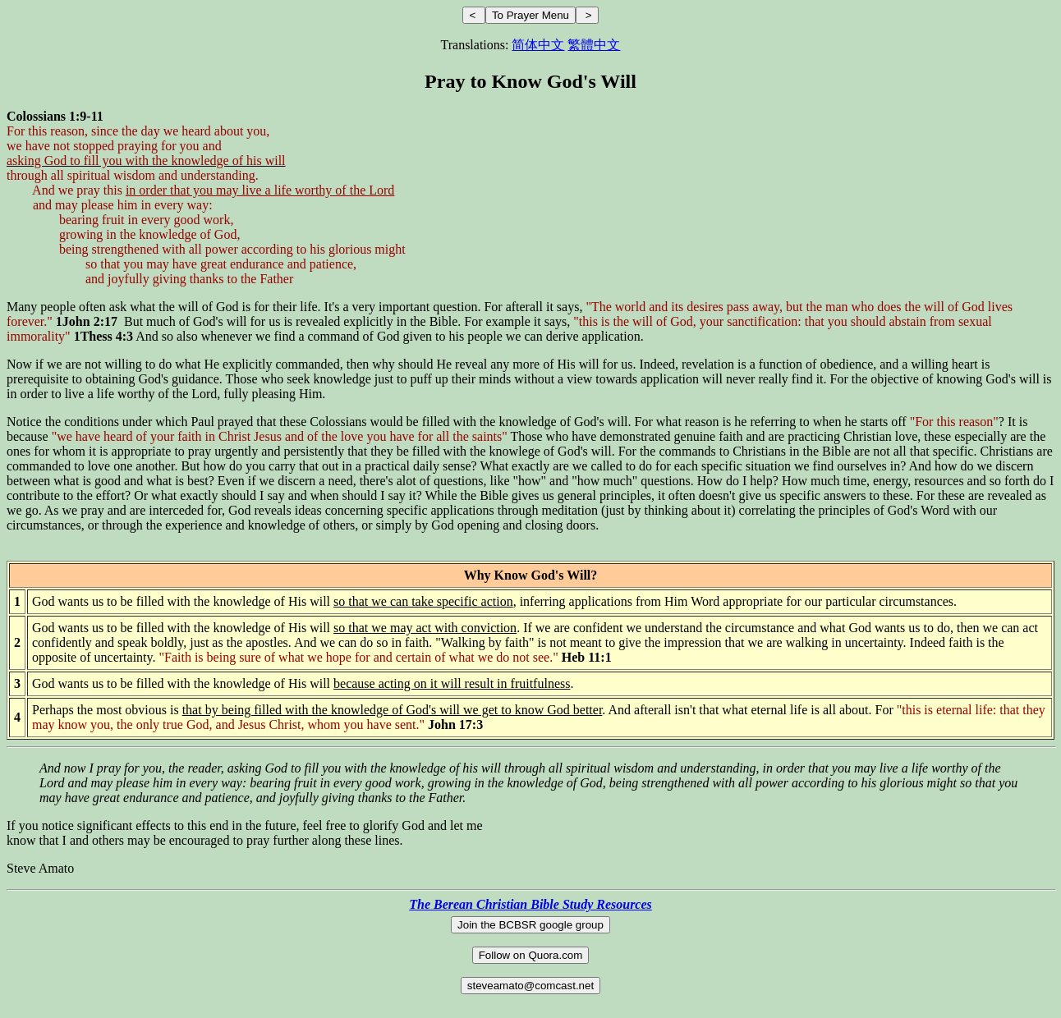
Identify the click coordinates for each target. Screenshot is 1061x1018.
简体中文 (538, 45)
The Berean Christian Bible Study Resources (530, 904)
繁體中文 (593, 45)
